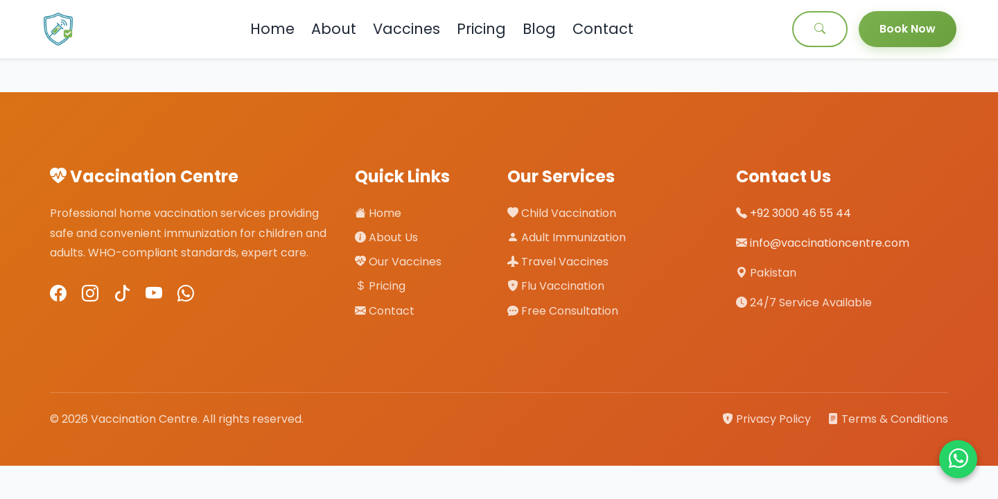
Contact (602, 29)
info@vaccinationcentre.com (829, 243)
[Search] (820, 29)
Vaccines (406, 29)
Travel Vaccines (558, 262)
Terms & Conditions (888, 419)
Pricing (481, 29)
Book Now (907, 29)
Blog (539, 29)
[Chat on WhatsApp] (958, 459)
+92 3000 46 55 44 (800, 213)
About (333, 29)
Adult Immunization (566, 237)
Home (272, 29)
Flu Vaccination (555, 286)
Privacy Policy (768, 419)
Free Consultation (562, 311)
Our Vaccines (398, 262)
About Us (386, 237)
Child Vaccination (561, 213)
